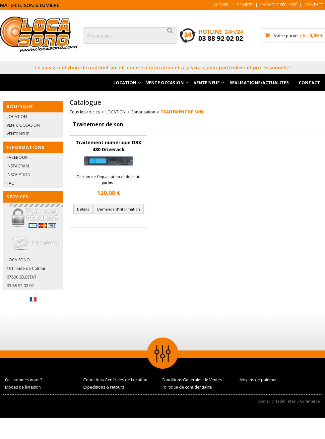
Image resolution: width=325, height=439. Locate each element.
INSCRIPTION (19, 174)
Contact (313, 5)
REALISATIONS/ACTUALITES (259, 83)
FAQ (11, 183)
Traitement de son (182, 112)
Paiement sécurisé (278, 5)
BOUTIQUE (20, 106)
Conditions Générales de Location (115, 380)
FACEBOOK (17, 157)
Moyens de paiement (259, 380)
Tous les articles (85, 112)
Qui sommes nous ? (23, 380)
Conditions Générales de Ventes (192, 380)
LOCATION (124, 83)
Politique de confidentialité (187, 387)
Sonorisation (143, 112)
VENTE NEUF (207, 83)
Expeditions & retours (103, 387)
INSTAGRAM (18, 166)
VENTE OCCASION (165, 83)
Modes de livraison (23, 387)
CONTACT (309, 83)
